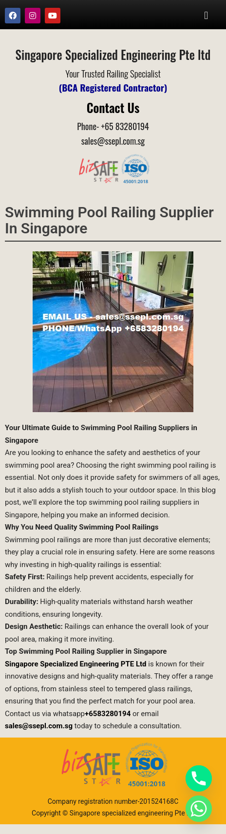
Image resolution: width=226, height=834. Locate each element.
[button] (206, 15)
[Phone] (199, 778)
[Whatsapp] (199, 809)
